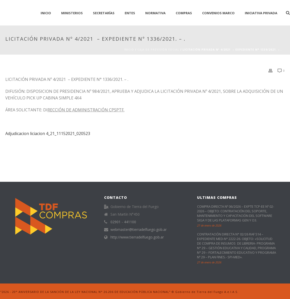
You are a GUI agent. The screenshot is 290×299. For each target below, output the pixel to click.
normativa (155, 13)
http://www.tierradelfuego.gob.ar (137, 237)
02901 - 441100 (123, 222)
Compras (184, 13)
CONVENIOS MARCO (218, 13)
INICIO (46, 13)
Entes (130, 13)
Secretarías (104, 13)
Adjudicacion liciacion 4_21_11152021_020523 (47, 133)
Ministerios (72, 13)
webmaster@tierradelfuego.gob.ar (138, 229)
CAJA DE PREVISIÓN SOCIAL (158, 49)
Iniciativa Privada (261, 13)
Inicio (129, 49)
